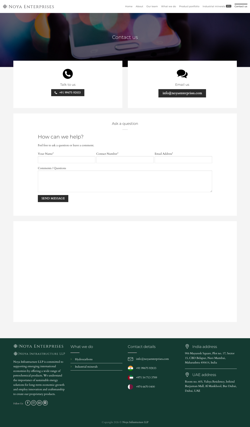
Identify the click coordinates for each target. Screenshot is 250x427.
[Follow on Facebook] (27, 402)
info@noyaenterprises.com (152, 359)
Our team (152, 6)
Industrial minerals (214, 6)
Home (128, 6)
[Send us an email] (39, 402)
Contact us (240, 6)
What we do (168, 6)
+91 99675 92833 (146, 368)
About (139, 6)
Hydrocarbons (83, 359)
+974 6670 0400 (145, 387)
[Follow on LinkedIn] (45, 402)
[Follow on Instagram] (33, 402)
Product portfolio (189, 6)
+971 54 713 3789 (146, 377)
